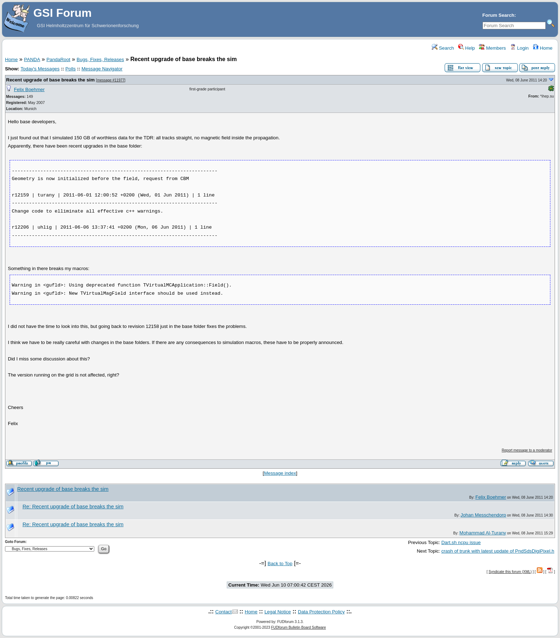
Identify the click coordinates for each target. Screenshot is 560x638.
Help (466, 48)
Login (519, 48)
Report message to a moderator (527, 450)
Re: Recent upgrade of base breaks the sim (73, 506)
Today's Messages (39, 68)
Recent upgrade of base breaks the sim (50, 80)
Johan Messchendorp (483, 515)
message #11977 (111, 80)
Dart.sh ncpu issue (461, 542)
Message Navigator (101, 68)
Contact (223, 611)
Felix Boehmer (29, 89)
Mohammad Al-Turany (482, 532)
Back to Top (280, 563)
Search (443, 48)
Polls (70, 68)
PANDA (32, 59)
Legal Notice (277, 611)
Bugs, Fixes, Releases (100, 59)
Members (492, 48)
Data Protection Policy (321, 611)
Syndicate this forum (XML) (510, 572)
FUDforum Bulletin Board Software (298, 627)
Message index (280, 473)
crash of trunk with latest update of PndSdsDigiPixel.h (497, 551)
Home (542, 48)
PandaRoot (58, 59)
